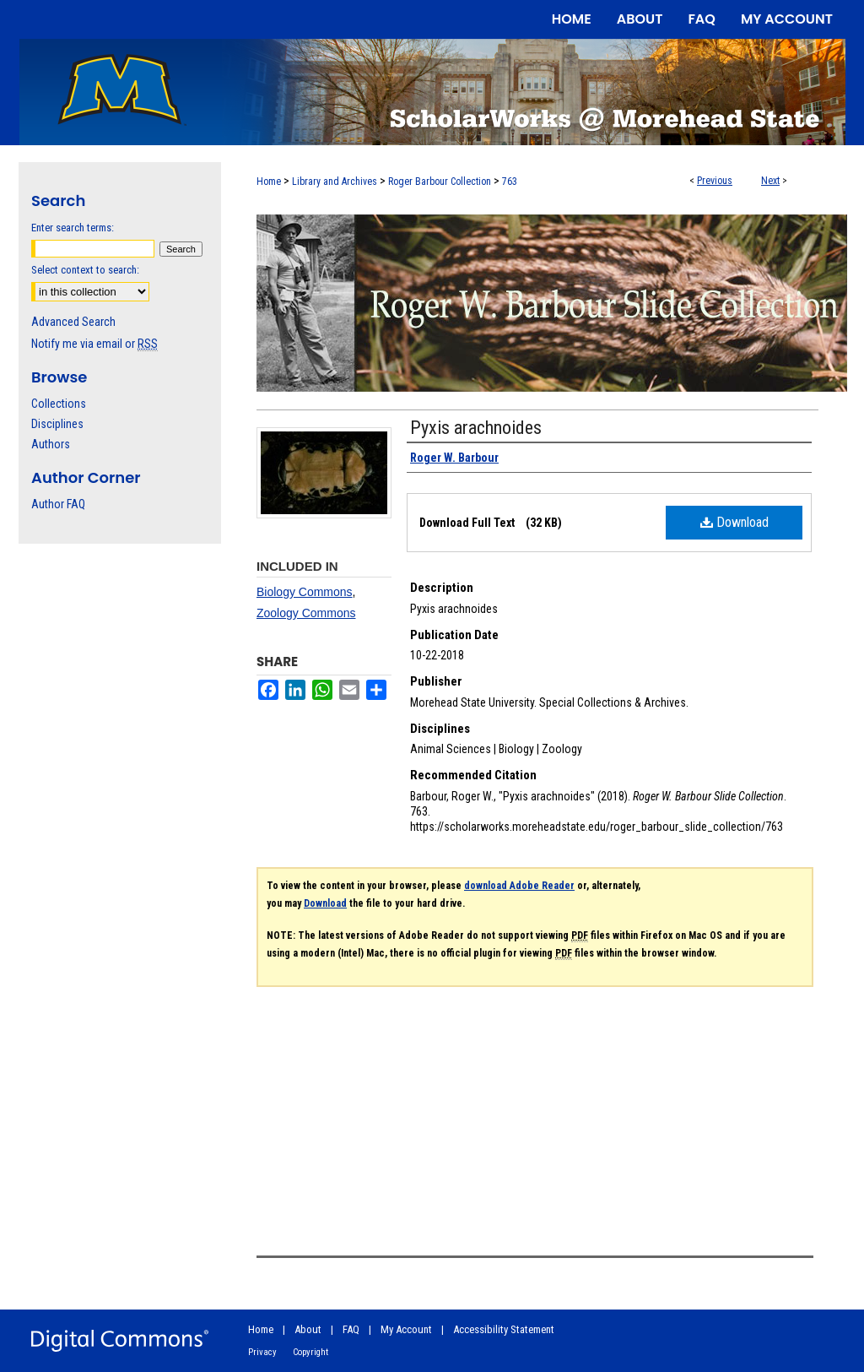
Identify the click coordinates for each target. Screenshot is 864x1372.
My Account (406, 1329)
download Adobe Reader (519, 886)
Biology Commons (304, 592)
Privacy (262, 1352)
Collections (58, 403)
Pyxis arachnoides (476, 427)
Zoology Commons (306, 613)
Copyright (310, 1352)
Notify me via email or (94, 343)
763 (509, 181)
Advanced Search (73, 321)
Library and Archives (334, 181)
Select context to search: (85, 269)
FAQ (351, 1329)
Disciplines (57, 424)
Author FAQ (58, 504)
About (307, 1329)
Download (734, 522)
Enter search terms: (72, 227)
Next (770, 181)
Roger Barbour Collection (439, 181)
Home (268, 181)
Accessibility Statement (503, 1329)
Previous (714, 181)
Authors (50, 444)
